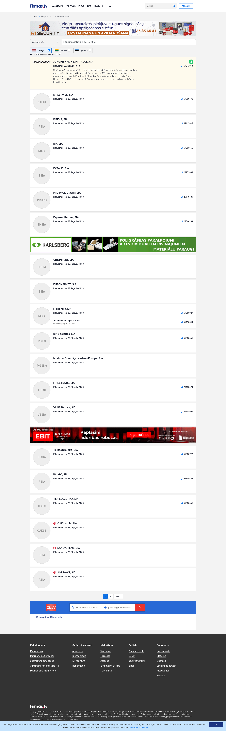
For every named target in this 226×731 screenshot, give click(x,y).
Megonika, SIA (62, 308)
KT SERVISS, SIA (63, 94)
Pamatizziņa (36, 651)
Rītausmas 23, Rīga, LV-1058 (66, 66)
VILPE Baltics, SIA (64, 407)
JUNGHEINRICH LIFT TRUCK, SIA (73, 61)
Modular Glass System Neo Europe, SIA (78, 358)
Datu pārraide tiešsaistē (42, 656)
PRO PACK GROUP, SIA (67, 192)
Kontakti (161, 675)
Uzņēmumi (57, 6)
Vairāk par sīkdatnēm (138, 727)
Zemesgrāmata (136, 651)
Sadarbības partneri (166, 665)
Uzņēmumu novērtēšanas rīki (44, 665)
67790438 (187, 99)
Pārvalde (71, 6)
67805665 (187, 148)
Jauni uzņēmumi (137, 661)
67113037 (187, 123)
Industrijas (85, 6)
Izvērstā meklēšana (110, 665)
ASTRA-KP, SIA (66, 572)
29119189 (187, 197)
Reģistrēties (78, 665)
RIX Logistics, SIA (64, 333)
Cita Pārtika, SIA (63, 259)
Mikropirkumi (78, 661)
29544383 (187, 221)
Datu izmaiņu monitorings (43, 670)
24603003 (187, 411)
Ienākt (186, 6)
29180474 (187, 387)
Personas (105, 656)
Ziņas (131, 665)
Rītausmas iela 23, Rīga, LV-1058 (68, 99)
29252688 (187, 172)
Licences (161, 661)
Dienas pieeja (79, 656)
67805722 (187, 454)
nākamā (118, 596)
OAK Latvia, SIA (67, 523)
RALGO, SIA (60, 474)
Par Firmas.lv (163, 651)
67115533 (187, 322)
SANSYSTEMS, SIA (68, 547)
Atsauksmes (163, 670)
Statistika (161, 656)
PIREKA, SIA (60, 119)
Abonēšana (77, 651)
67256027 (187, 313)
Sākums (34, 16)
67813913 (187, 66)
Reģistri (100, 6)
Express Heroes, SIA (66, 217)
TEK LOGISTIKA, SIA (65, 498)
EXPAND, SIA (61, 168)
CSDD (132, 656)
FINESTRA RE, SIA (64, 382)
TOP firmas (106, 670)
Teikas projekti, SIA (65, 449)
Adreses (104, 661)
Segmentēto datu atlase (42, 661)
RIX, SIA (58, 143)
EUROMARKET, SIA (64, 284)
